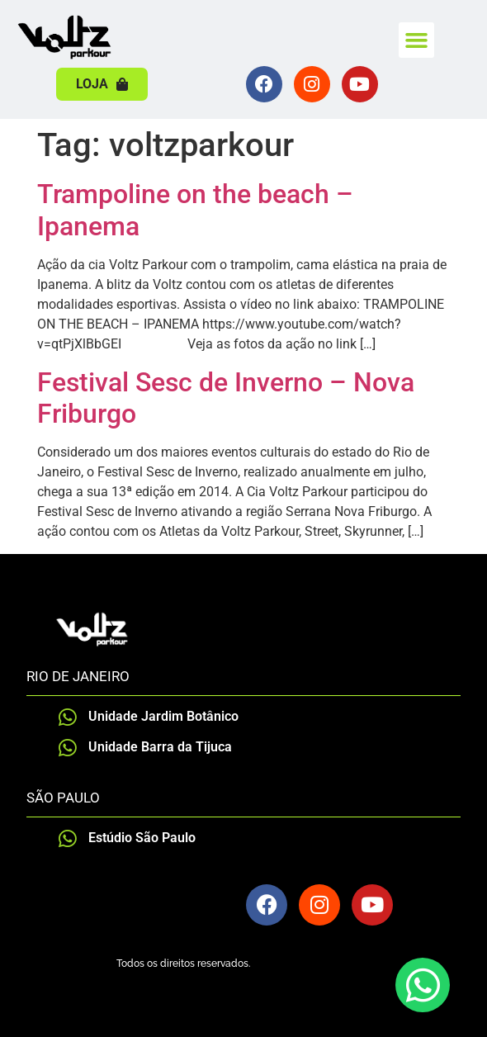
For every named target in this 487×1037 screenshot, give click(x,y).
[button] (417, 40)
